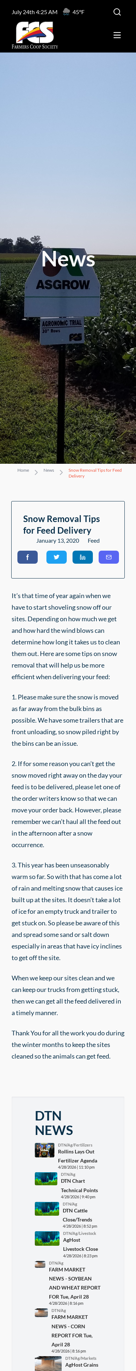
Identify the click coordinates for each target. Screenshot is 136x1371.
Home (23, 470)
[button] (27, 557)
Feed (94, 540)
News (49, 470)
